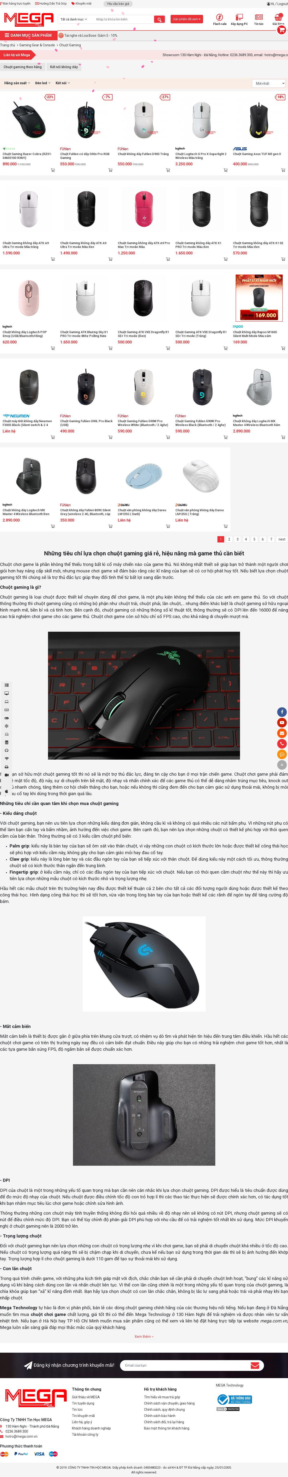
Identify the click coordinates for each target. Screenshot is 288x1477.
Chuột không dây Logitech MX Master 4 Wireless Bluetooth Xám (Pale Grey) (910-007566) (256, 425)
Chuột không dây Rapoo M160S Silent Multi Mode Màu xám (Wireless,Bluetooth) (255, 336)
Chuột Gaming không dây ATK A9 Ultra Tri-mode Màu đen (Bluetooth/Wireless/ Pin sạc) (83, 246)
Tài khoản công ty (85, 1434)
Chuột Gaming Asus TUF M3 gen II (257, 154)
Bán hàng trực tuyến (15, 3)
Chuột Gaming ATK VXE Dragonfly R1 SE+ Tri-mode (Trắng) (201, 334)
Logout (282, 4)
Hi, (273, 4)
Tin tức (77, 1409)
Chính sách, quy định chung (164, 1409)
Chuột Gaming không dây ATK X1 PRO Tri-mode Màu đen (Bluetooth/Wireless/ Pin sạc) (198, 246)
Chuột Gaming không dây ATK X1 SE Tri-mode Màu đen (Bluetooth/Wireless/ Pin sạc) (258, 246)
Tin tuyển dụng (83, 1403)
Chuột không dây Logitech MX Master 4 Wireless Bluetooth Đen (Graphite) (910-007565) (26, 514)
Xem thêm (144, 1337)
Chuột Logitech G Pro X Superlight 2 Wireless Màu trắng (200, 156)
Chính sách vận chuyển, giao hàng (169, 1403)
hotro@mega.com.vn (21, 1436)
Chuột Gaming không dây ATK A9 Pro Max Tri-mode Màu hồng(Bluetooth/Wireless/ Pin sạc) (144, 246)
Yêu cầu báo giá (118, 4)
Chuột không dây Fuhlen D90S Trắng (143, 154)
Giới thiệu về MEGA (86, 1397)
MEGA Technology (230, 1385)
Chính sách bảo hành (159, 1416)
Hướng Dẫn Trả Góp (51, 3)
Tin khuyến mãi (83, 1416)
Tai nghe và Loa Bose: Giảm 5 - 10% (90, 35)
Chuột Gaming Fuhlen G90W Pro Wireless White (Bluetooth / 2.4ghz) (143, 423)
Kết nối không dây (64, 67)
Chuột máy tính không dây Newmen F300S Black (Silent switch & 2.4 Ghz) (27, 425)
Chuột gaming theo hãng (23, 67)
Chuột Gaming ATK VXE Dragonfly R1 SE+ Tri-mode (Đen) (143, 334)
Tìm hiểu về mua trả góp (162, 1397)
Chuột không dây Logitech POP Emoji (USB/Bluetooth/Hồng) (25, 334)
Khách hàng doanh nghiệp (91, 1428)
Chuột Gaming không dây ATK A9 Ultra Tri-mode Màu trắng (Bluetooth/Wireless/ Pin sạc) (26, 246)
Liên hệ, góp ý (82, 1422)
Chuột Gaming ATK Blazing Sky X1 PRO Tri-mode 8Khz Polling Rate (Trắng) (84, 336)
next (282, 539)
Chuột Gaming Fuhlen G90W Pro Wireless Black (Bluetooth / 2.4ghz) (200, 423)
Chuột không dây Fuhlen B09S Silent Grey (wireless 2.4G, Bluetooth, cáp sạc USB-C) (85, 514)
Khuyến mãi (81, 3)
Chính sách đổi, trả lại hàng (164, 1422)
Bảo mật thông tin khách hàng (166, 1428)
